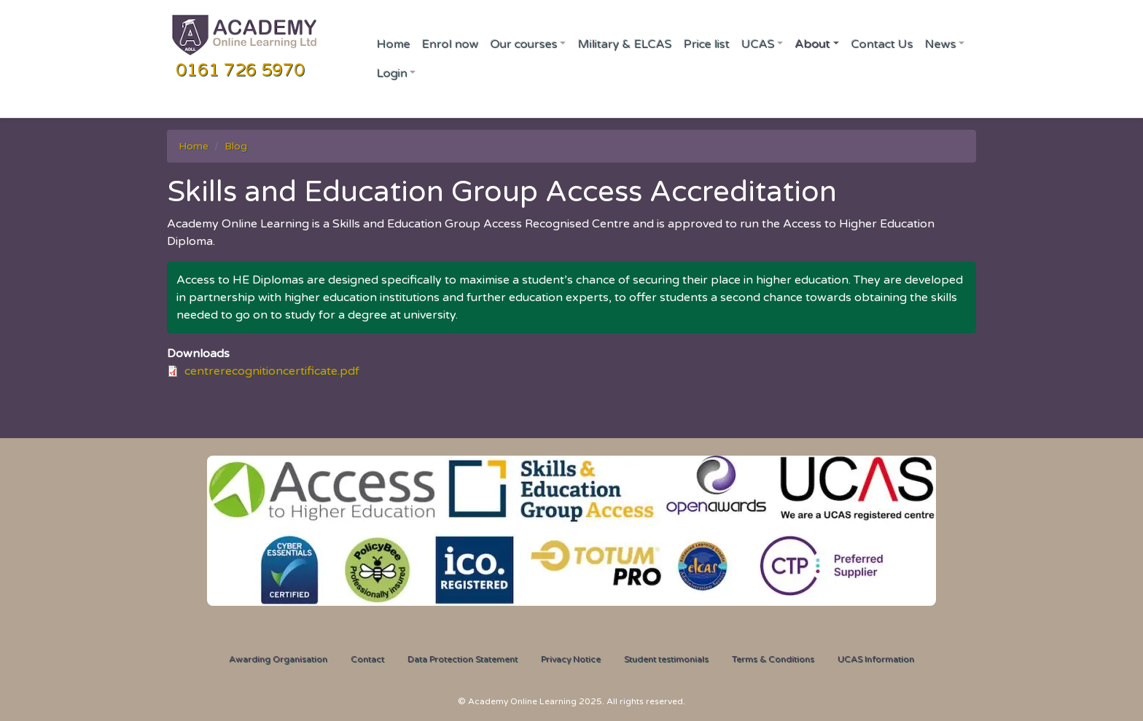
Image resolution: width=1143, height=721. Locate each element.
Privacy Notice (571, 659)
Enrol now (449, 43)
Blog (236, 146)
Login (391, 73)
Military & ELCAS (624, 43)
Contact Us (882, 43)
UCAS (757, 43)
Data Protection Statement (462, 659)
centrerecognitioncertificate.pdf (271, 371)
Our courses (523, 43)
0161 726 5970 (240, 70)
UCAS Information (876, 659)
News (940, 43)
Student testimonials (666, 659)
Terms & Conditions (773, 659)
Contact (367, 659)
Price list (706, 43)
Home (393, 43)
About (812, 43)
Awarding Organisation (278, 659)
